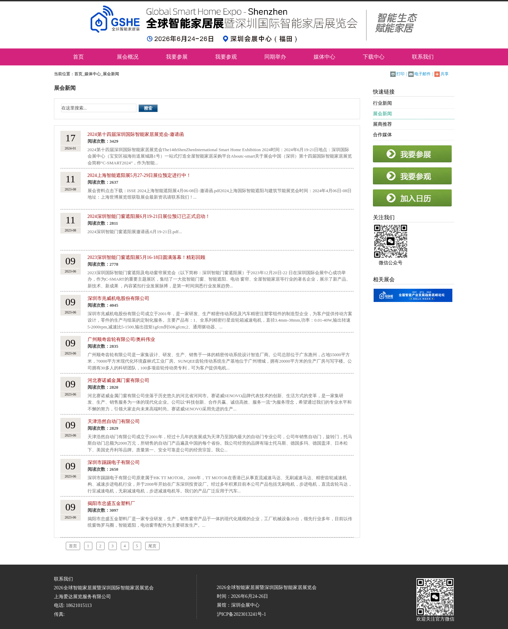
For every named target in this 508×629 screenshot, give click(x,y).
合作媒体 (382, 134)
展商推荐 (382, 124)
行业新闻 (382, 103)
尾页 (152, 546)
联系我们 (423, 57)
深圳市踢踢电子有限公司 (114, 462)
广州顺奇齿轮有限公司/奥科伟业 (121, 339)
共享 (444, 74)
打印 (400, 74)
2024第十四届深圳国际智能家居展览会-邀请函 (136, 134)
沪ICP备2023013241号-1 (241, 614)
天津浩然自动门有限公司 (114, 421)
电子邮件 (422, 74)
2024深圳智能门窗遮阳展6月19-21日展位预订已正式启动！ (149, 216)
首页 (78, 57)
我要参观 (226, 57)
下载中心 (373, 57)
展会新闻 (111, 74)
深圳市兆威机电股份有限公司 (118, 298)
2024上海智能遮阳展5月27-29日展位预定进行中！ (139, 175)
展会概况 (127, 57)
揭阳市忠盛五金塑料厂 (111, 503)
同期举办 (275, 57)
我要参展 (177, 57)
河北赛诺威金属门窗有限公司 (118, 380)
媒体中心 (324, 57)
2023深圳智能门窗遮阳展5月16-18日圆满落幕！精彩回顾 (147, 257)
